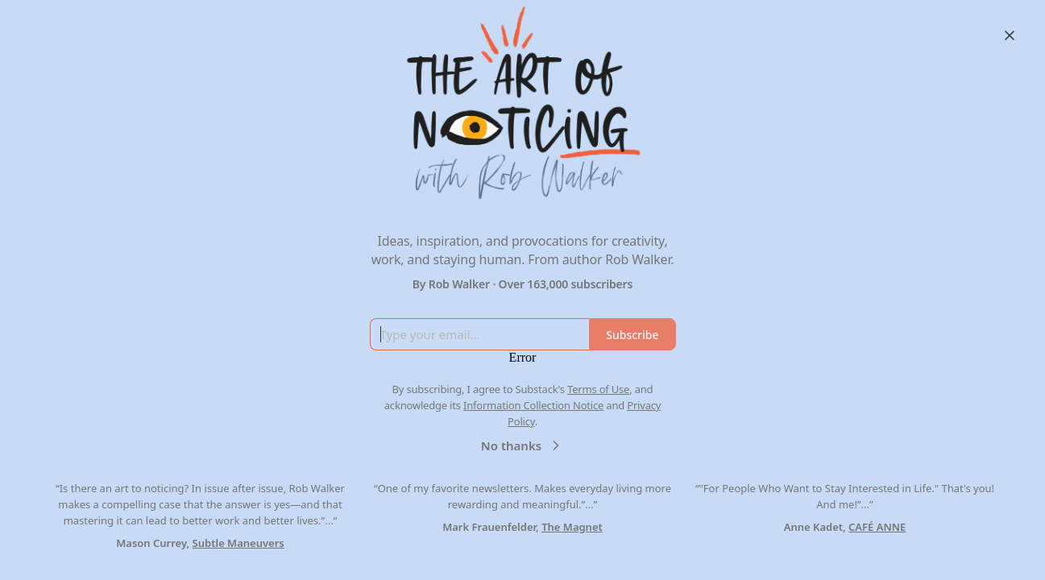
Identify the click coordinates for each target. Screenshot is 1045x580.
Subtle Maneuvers (238, 543)
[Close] (1009, 35)
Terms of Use (598, 389)
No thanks (522, 445)
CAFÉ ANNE (877, 527)
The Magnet (572, 527)
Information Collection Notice (533, 405)
